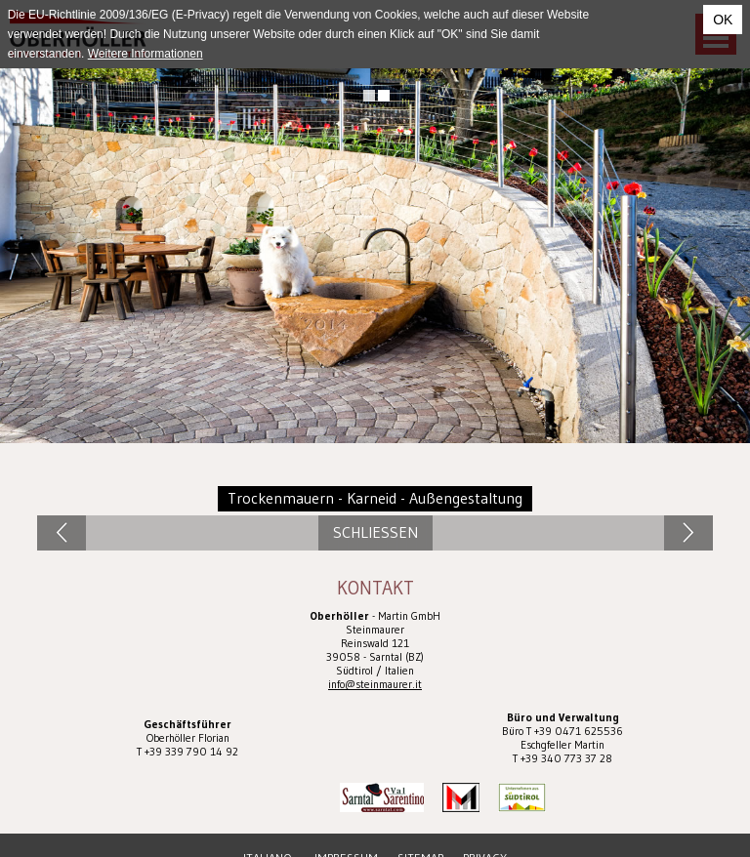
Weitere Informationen (145, 54)
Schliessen (375, 532)
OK (722, 19)
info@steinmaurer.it (375, 684)
